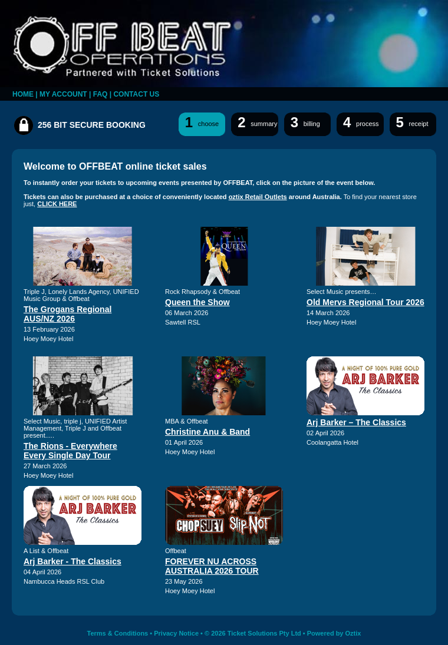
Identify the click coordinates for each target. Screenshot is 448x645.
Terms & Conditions (118, 633)
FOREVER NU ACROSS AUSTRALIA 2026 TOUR (212, 566)
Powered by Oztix (334, 633)
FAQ (100, 94)
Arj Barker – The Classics (356, 422)
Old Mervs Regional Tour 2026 (365, 302)
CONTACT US (136, 94)
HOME (23, 94)
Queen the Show (197, 302)
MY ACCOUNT (63, 94)
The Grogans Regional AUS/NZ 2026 (67, 314)
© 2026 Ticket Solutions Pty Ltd (253, 633)
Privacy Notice (176, 633)
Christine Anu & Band (207, 431)
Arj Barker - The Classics (72, 561)
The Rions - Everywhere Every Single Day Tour (70, 450)
